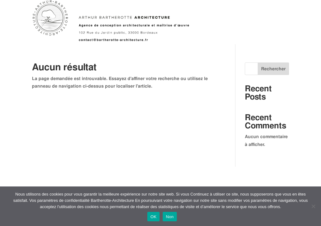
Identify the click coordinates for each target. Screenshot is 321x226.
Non (170, 216)
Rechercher (273, 69)
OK (153, 216)
